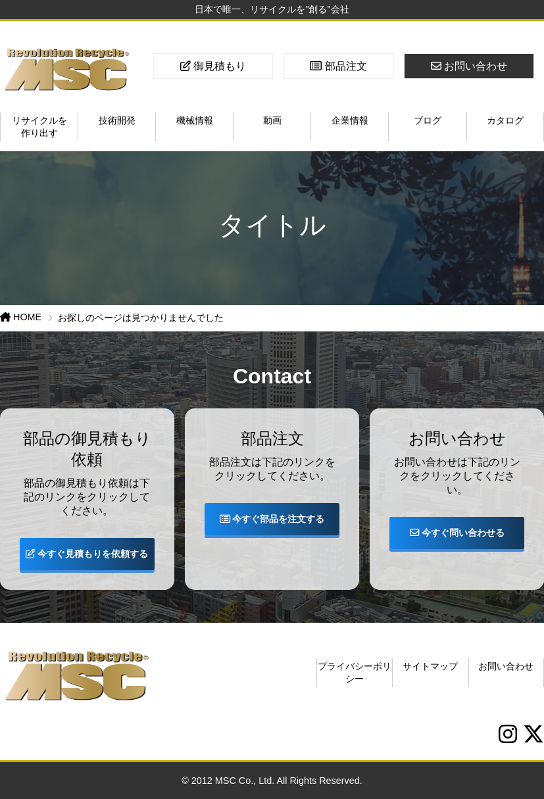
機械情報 (194, 120)
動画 (272, 120)
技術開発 (117, 120)
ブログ (427, 120)
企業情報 (350, 120)
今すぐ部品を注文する (272, 519)
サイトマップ (430, 666)
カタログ (505, 120)
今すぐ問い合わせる (457, 532)
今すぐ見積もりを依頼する (87, 553)
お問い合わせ (505, 666)
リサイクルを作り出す (39, 126)
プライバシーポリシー (354, 672)
